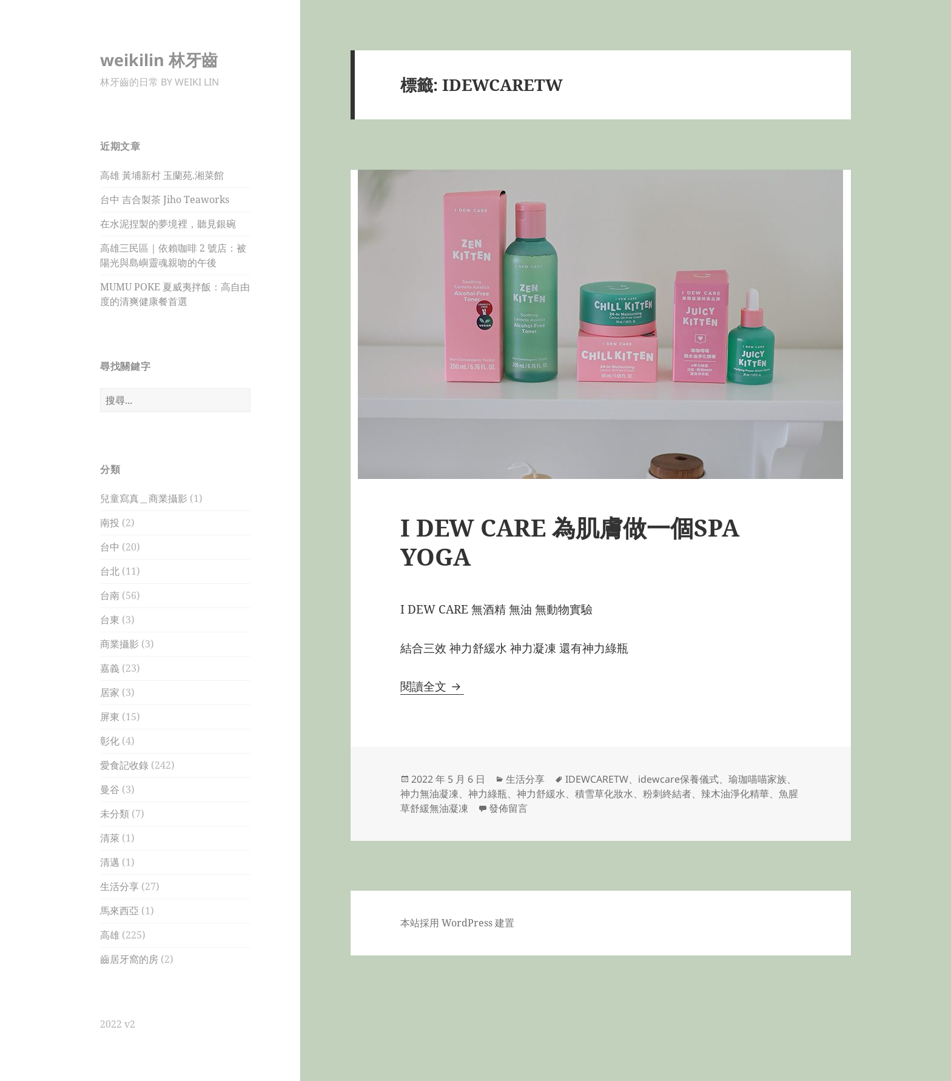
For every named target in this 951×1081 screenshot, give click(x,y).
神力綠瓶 (487, 793)
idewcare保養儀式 (678, 779)
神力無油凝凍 (429, 793)
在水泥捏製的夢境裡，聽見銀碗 (168, 223)
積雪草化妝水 (604, 793)
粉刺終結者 (667, 793)
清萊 (109, 838)
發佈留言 (508, 808)
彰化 (109, 741)
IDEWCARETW (596, 779)
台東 (109, 619)
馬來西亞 (119, 910)
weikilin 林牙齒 (159, 60)
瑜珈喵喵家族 (757, 779)
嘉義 (109, 668)
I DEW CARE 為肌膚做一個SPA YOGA (569, 541)
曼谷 (109, 789)
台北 (109, 571)
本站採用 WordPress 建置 (457, 922)
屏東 (109, 716)
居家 (109, 692)
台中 (109, 547)
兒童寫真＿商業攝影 (143, 498)
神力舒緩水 (541, 793)
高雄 (109, 935)
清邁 (109, 862)
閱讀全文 (432, 686)
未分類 (114, 813)
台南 (109, 595)
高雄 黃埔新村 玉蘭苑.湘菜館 (162, 175)
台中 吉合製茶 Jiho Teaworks (164, 199)
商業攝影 (119, 644)
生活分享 (119, 886)
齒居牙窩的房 (129, 959)
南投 (109, 522)
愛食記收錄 (124, 765)
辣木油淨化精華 (735, 793)
